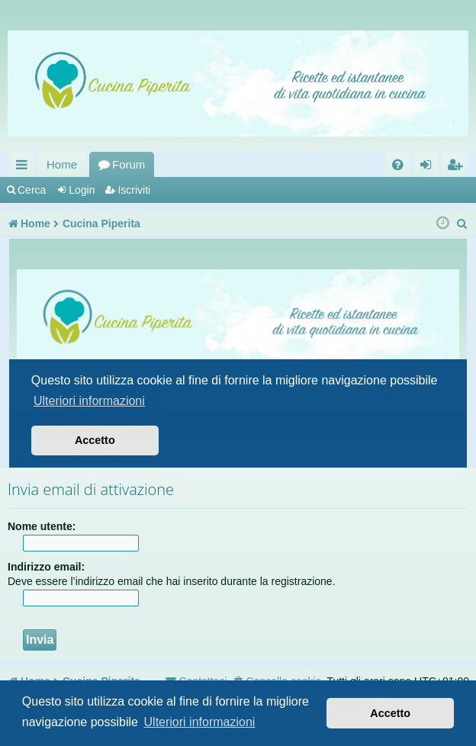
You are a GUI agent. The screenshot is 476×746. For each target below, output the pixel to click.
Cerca (32, 190)
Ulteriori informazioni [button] (200, 721)
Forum (128, 164)
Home (62, 164)
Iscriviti (133, 190)
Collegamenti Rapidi (24, 167)
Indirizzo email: (46, 567)
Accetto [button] (390, 713)
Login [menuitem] (429, 167)
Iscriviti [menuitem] (458, 167)
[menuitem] (397, 164)
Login (82, 190)
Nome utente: (42, 526)
